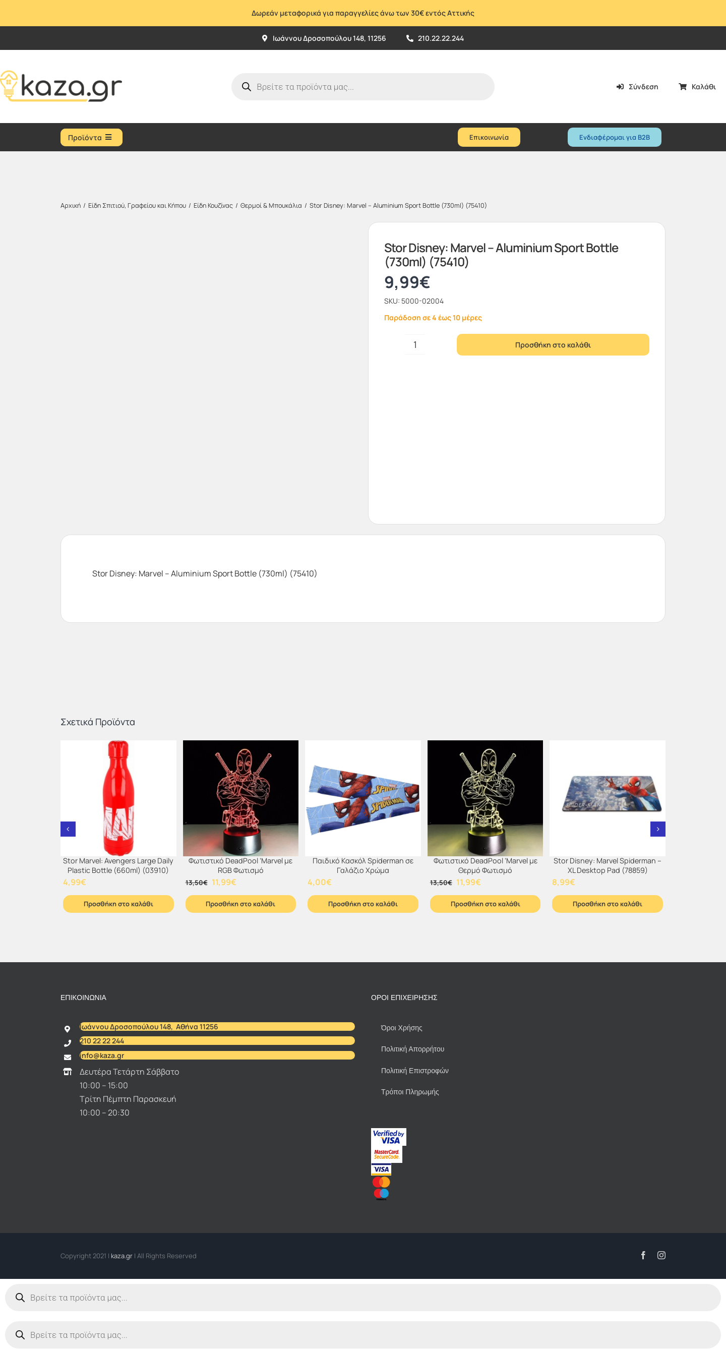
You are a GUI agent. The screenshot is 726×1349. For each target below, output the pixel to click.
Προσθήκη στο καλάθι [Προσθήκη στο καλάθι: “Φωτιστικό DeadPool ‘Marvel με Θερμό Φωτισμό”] (485, 903)
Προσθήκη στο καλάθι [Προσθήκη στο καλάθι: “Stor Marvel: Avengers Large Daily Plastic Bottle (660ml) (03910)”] (118, 903)
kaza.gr (122, 1255)
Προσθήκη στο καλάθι (553, 344)
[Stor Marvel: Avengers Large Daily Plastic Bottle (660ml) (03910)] (118, 798)
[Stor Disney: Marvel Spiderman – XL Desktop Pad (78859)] (608, 798)
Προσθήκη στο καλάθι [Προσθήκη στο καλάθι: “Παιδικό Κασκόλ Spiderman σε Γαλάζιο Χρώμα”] (363, 903)
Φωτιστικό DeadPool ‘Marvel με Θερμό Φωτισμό (485, 865)
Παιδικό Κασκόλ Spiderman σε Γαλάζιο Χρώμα (363, 865)
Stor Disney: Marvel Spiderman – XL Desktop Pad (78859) (607, 865)
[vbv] (388, 1132)
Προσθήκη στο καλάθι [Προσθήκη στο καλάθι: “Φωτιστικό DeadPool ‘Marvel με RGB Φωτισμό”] (240, 903)
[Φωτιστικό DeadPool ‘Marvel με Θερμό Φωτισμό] (485, 798)
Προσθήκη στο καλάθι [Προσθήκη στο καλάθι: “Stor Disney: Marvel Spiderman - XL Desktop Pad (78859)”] (607, 903)
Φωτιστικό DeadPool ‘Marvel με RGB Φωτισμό (240, 865)
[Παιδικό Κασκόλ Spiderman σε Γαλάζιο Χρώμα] (363, 798)
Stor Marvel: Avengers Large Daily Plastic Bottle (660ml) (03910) (118, 865)
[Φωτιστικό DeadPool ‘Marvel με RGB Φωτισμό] (241, 798)
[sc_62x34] (386, 1149)
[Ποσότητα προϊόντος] (415, 344)
